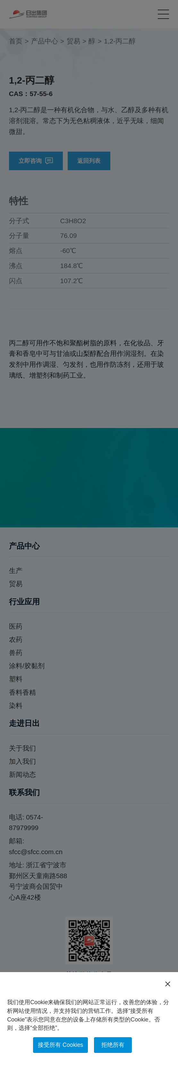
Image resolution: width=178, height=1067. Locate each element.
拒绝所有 (112, 1045)
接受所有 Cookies (60, 1045)
